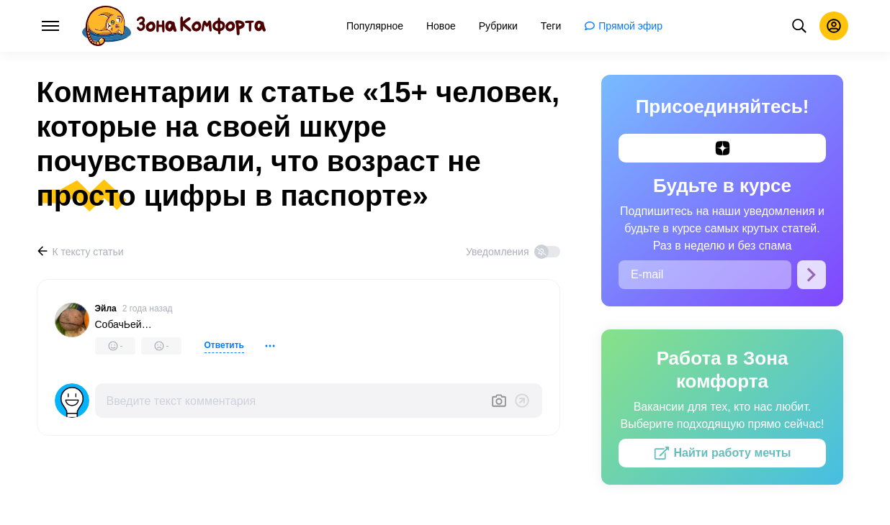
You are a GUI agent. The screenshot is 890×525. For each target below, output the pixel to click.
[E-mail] (705, 274)
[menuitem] (375, 26)
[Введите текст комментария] (293, 401)
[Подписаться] (811, 274)
